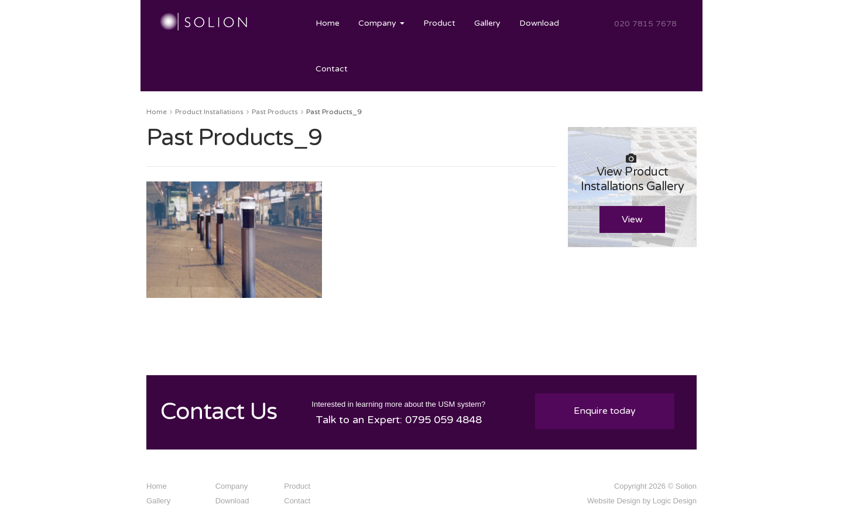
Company (381, 23)
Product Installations (209, 112)
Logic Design (675, 500)
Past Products (275, 112)
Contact (332, 69)
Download (539, 23)
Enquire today (605, 411)
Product (439, 23)
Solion (686, 486)
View (632, 219)
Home (328, 23)
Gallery (487, 23)
